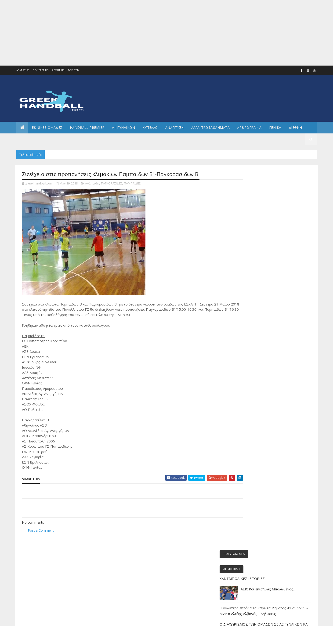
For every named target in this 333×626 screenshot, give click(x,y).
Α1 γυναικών (256, 316)
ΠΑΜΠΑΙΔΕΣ (132, 183)
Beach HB (254, 293)
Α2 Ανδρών (255, 324)
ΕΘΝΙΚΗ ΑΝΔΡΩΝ (258, 372)
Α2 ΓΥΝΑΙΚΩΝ (256, 332)
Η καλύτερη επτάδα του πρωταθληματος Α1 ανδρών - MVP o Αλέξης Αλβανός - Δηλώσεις (274, 239)
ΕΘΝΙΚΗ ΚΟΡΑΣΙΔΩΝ (260, 395)
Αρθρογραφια (249, 127)
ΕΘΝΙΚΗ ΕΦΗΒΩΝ (258, 388)
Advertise (22, 70)
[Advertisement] (140, 33)
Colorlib (43, 620)
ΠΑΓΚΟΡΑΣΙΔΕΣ (111, 183)
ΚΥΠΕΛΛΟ (150, 127)
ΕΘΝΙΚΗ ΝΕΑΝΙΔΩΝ (260, 403)
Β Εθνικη (254, 348)
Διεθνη (295, 127)
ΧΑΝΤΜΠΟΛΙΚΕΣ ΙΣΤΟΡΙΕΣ (267, 204)
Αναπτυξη (174, 127)
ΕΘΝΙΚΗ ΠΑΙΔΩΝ (258, 419)
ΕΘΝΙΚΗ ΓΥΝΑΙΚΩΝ (259, 380)
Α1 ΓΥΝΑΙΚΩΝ (123, 127)
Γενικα (275, 127)
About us (58, 70)
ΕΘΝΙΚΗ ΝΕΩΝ (257, 411)
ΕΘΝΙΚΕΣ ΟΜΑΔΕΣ (47, 127)
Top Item (73, 70)
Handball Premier (87, 127)
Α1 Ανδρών (255, 308)
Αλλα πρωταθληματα (210, 127)
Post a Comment (41, 530)
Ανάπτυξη (92, 183)
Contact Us (40, 70)
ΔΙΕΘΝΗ (253, 356)
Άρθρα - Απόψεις (259, 300)
